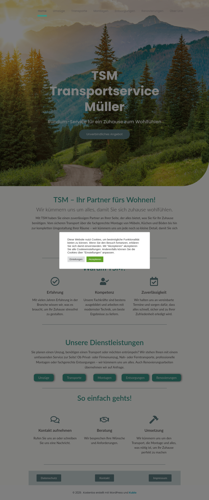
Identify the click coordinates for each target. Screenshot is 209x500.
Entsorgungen (125, 11)
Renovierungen (153, 11)
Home (42, 11)
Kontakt (161, 28)
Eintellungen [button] (76, 259)
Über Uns (176, 11)
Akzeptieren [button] (95, 259)
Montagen (101, 11)
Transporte (79, 11)
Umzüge (59, 11)
